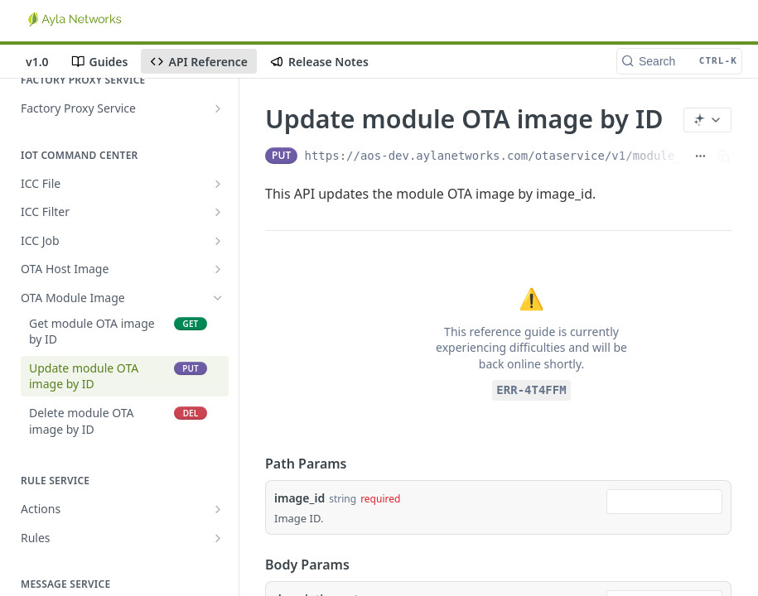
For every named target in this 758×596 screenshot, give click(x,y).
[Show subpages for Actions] (218, 509)
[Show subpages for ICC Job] (218, 241)
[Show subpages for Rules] (218, 538)
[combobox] (664, 501)
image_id (299, 498)
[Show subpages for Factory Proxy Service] (218, 108)
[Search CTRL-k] (679, 61)
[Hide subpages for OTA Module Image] (218, 298)
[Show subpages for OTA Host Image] (218, 269)
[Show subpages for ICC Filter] (218, 212)
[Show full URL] (700, 155)
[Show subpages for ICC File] (218, 183)
